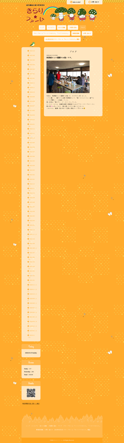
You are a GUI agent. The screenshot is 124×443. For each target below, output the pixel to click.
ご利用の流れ (73, 27)
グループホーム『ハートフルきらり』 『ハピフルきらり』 (51, 33)
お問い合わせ (93, 2)
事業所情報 (76, 33)
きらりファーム (58, 440)
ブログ (83, 27)
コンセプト (51, 27)
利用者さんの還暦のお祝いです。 (59, 57)
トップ (42, 27)
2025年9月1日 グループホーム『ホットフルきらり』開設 (62, 39)
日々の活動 (61, 27)
